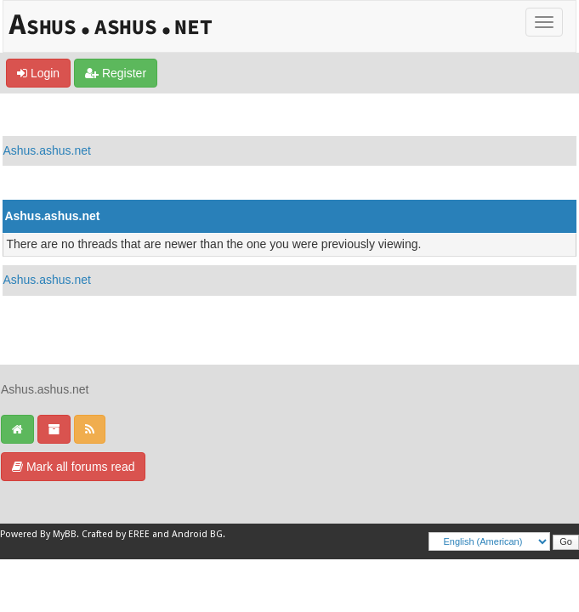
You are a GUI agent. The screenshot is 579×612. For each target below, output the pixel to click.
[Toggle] (544, 22)
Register (115, 73)
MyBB (65, 534)
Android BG (197, 534)
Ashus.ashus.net (47, 150)
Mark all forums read (73, 466)
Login (38, 73)
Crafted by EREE (116, 534)
